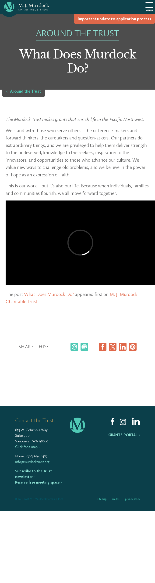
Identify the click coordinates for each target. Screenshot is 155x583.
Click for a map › (27, 447)
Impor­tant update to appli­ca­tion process (114, 19)
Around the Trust (25, 91)
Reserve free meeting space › (38, 482)
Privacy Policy (132, 499)
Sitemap (101, 499)
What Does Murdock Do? (49, 294)
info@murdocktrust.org (32, 461)
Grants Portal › (124, 435)
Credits (116, 499)
